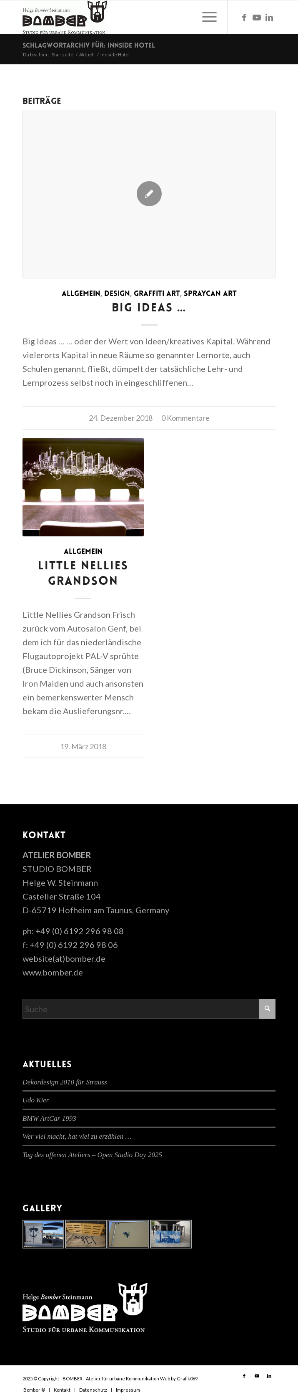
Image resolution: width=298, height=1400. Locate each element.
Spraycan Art (210, 294)
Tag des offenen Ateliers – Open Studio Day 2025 (92, 1155)
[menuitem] (205, 17)
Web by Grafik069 (179, 1378)
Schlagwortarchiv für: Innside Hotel (89, 46)
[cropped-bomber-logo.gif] (124, 17)
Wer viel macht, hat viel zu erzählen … (77, 1136)
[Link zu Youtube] (256, 17)
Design (117, 294)
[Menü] (205, 17)
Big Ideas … (149, 308)
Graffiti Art (157, 294)
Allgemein (81, 294)
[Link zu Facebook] (244, 17)
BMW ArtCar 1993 (49, 1118)
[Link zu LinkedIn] (269, 17)
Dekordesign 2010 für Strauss (65, 1082)
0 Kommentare (185, 417)
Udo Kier (36, 1100)
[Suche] (149, 1009)
